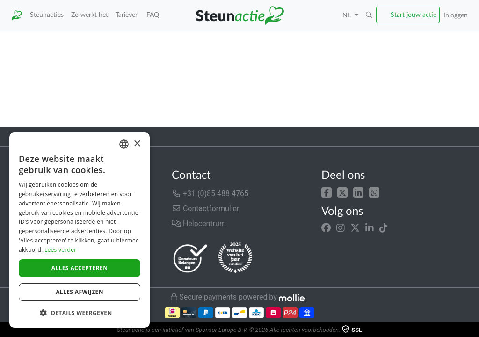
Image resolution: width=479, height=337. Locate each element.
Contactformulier (206, 208)
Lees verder (60, 250)
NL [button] (347, 15)
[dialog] (79, 230)
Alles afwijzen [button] (79, 292)
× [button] (136, 143)
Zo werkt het (89, 14)
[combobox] (124, 144)
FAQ (152, 14)
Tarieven (127, 14)
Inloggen (455, 15)
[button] (369, 15)
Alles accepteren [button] (79, 268)
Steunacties (47, 14)
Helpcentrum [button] (199, 223)
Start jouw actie (413, 14)
